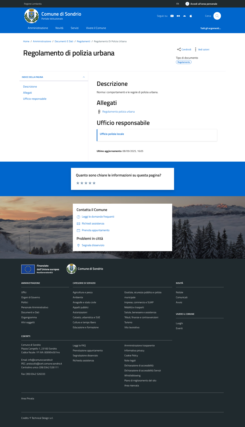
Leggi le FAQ (79, 345)
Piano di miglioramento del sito (140, 380)
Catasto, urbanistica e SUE (86, 317)
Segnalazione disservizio (85, 355)
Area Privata (27, 398)
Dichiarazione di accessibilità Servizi (142, 370)
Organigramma (29, 317)
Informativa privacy (134, 350)
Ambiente (78, 297)
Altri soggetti (28, 322)
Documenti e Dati (30, 312)
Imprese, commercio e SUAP (138, 302)
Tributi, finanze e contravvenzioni (141, 317)
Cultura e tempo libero (84, 322)
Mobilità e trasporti (134, 307)
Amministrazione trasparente (139, 345)
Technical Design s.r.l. (42, 418)
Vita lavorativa (131, 327)
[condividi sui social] (184, 49)
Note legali (130, 360)
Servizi (75, 28)
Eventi (179, 328)
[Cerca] (217, 16)
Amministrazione (38, 28)
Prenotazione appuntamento (88, 350)
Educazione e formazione (86, 327)
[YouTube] (171, 16)
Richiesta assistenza (83, 360)
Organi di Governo (30, 297)
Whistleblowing (132, 375)
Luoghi (179, 323)
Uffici (23, 292)
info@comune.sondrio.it (40, 360)
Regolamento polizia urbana (118, 111)
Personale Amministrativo (34, 307)
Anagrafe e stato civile (84, 302)
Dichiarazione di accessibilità (138, 365)
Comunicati (182, 297)
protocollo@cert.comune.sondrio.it (44, 363)
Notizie (179, 292)
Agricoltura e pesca (82, 292)
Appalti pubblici (80, 307)
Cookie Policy (131, 355)
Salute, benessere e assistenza (140, 312)
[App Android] (183, 16)
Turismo (128, 322)
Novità (59, 28)
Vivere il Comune (96, 28)
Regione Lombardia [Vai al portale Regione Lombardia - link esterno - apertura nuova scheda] (33, 3)
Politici (24, 302)
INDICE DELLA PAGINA (54, 77)
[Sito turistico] (177, 16)
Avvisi (179, 302)
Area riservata (131, 385)
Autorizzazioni (80, 312)
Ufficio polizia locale (112, 134)
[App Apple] (189, 16)
